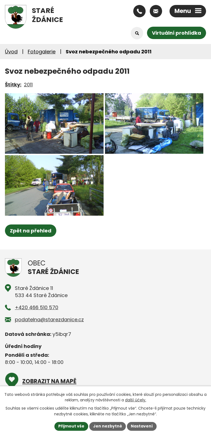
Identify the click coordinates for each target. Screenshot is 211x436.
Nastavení (142, 426)
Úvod (11, 51)
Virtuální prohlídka (176, 32)
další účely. (135, 400)
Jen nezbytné (107, 426)
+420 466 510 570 (36, 307)
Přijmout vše (71, 426)
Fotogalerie (41, 51)
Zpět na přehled (30, 230)
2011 (28, 84)
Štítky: (13, 84)
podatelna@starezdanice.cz (49, 319)
